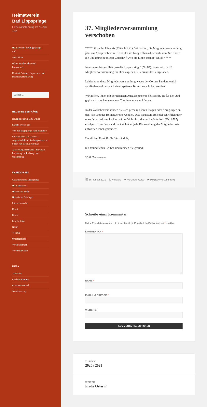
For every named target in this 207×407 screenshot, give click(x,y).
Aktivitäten (17, 57)
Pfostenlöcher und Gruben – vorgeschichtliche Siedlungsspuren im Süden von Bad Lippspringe (30, 140)
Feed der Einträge (20, 279)
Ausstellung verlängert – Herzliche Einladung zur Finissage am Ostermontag (28, 153)
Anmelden (17, 273)
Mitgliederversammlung (162, 179)
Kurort (15, 215)
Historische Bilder (21, 191)
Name (89, 280)
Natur (15, 227)
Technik (16, 232)
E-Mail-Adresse (97, 295)
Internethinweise (20, 203)
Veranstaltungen (19, 244)
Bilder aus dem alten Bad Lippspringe (24, 65)
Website (91, 310)
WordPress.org (19, 291)
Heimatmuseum (19, 185)
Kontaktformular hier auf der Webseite (115, 119)
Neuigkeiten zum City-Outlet (26, 118)
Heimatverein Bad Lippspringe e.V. (27, 49)
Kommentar (94, 231)
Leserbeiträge (18, 221)
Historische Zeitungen (22, 197)
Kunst (15, 209)
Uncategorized (19, 238)
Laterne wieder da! (21, 124)
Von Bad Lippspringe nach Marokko (29, 130)
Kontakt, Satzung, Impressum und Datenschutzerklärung (28, 75)
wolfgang (116, 179)
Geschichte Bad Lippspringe (25, 179)
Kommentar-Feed (20, 285)
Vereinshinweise (20, 250)
